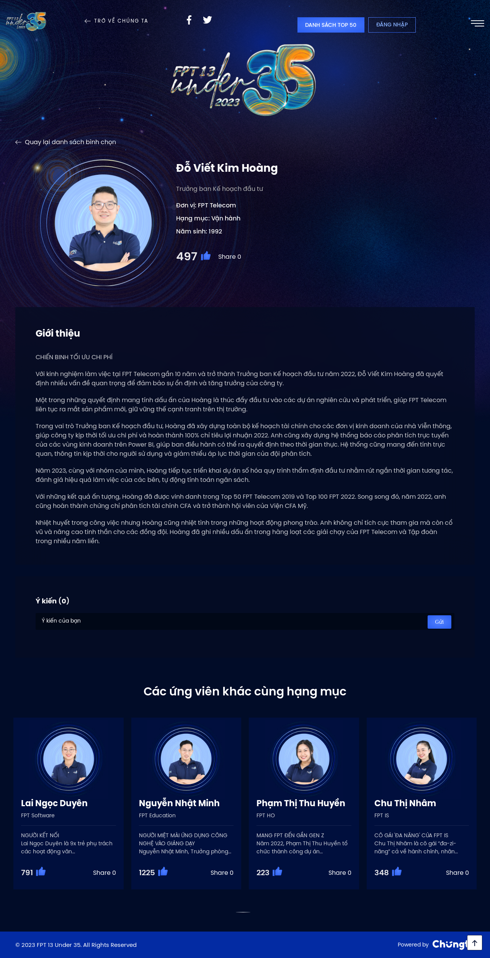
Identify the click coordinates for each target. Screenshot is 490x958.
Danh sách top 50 (330, 25)
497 (186, 256)
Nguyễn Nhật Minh (179, 803)
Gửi (439, 622)
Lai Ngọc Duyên (54, 803)
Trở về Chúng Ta (121, 21)
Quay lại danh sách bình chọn (70, 142)
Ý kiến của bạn (245, 621)
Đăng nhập (392, 24)
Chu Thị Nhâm (405, 803)
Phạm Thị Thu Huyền (300, 803)
